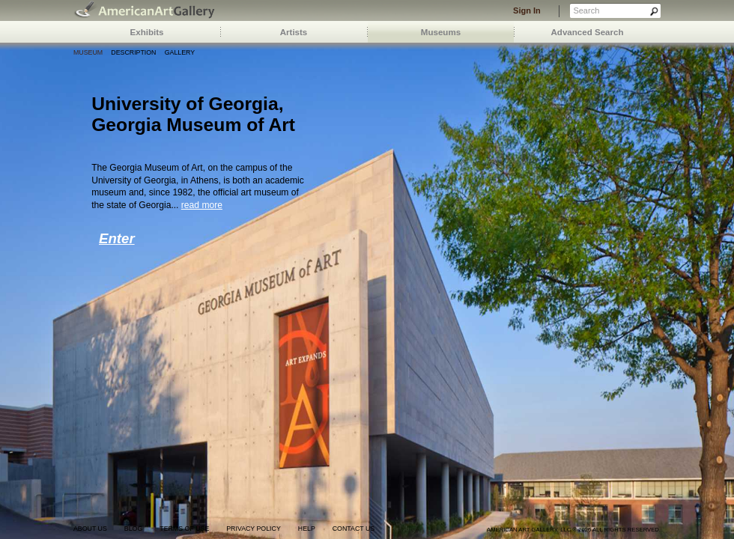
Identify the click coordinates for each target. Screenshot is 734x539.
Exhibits (147, 32)
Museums (441, 32)
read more (201, 205)
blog (133, 528)
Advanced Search (587, 32)
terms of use (184, 528)
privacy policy (253, 528)
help (306, 528)
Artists (294, 32)
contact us (353, 528)
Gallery (180, 52)
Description (133, 52)
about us (90, 528)
